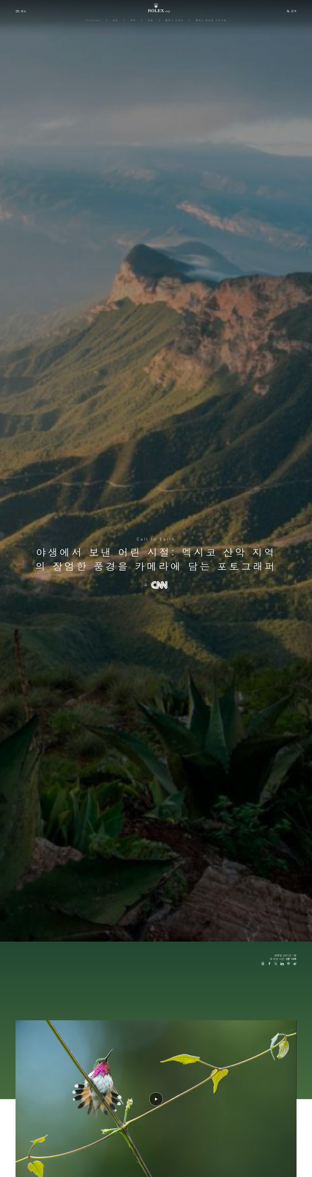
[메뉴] (21, 11)
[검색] (291, 11)
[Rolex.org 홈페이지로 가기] (156, 8)
